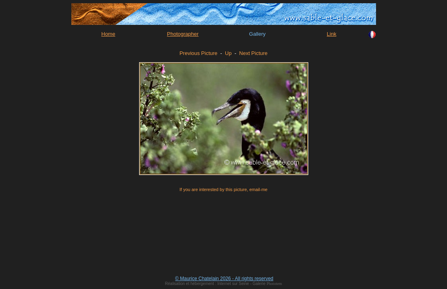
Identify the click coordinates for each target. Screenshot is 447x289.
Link (331, 34)
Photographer (183, 34)
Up (228, 53)
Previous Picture (199, 53)
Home (108, 34)
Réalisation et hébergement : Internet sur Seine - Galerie (216, 283)
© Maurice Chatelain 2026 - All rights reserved (224, 278)
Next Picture (253, 53)
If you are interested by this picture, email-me (223, 189)
